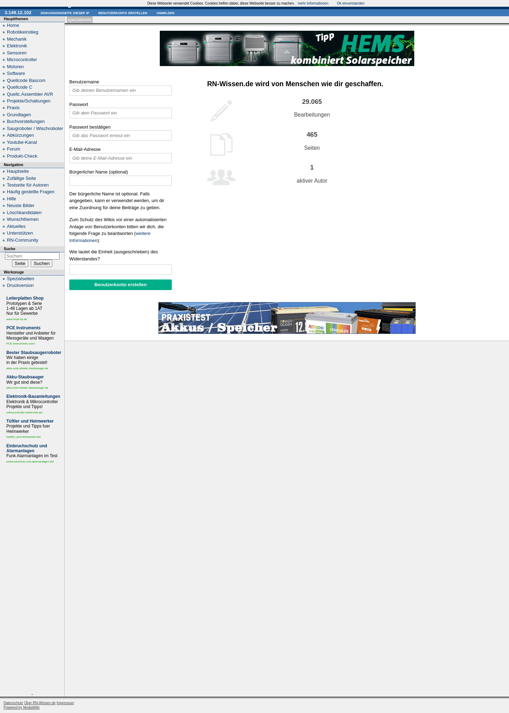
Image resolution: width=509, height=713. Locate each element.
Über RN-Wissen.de (39, 703)
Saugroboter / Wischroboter (35, 128)
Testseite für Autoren (28, 185)
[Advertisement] (32, 579)
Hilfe (11, 198)
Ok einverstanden (350, 3)
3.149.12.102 (18, 12)
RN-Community (23, 240)
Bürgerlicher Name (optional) (98, 172)
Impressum (65, 703)
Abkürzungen (20, 135)
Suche (9, 249)
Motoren (15, 66)
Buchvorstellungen (26, 121)
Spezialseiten (20, 278)
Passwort (78, 104)
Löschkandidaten (24, 212)
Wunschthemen (23, 219)
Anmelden (166, 12)
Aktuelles (16, 226)
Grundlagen (19, 114)
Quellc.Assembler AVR (30, 94)
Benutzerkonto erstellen (122, 12)
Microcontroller (22, 59)
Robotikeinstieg (23, 32)
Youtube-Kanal (22, 142)
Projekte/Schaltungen (29, 101)
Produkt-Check (22, 156)
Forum (14, 149)
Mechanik (17, 39)
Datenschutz (13, 703)
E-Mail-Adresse (85, 149)
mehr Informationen (313, 3)
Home (13, 25)
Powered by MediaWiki (22, 707)
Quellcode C (20, 87)
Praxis (13, 107)
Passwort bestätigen (90, 127)
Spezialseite (80, 19)
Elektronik (17, 45)
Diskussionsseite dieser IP (65, 12)
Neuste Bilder (21, 205)
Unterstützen (20, 233)
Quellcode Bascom (26, 80)
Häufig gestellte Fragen (30, 191)
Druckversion (20, 285)
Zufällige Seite (21, 178)
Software (16, 73)
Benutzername (84, 81)
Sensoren (17, 52)
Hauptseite (18, 171)
